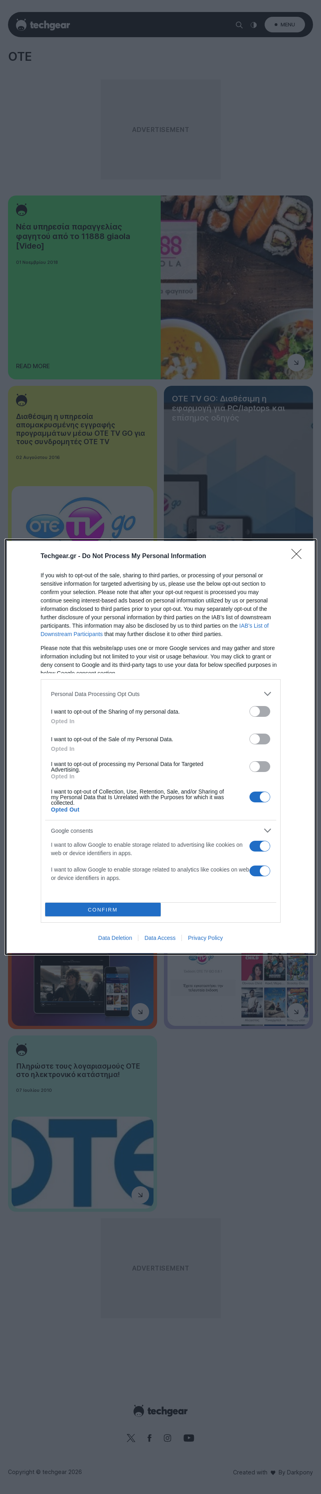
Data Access (159, 938)
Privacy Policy (205, 938)
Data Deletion (115, 938)
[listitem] (160, 694)
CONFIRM (103, 910)
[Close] (299, 556)
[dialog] (161, 747)
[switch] (259, 711)
